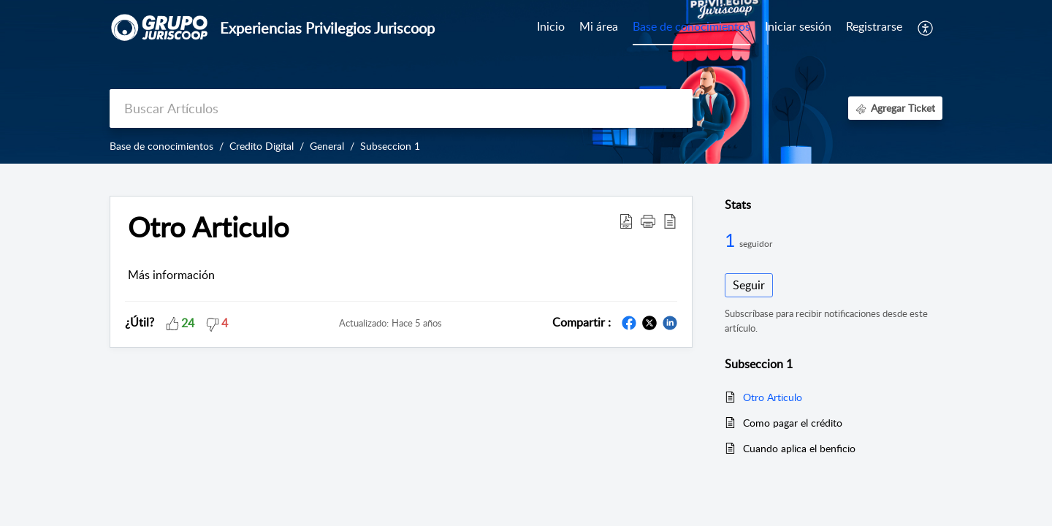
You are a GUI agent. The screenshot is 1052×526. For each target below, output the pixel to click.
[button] (648, 220)
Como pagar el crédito (792, 423)
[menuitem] (798, 27)
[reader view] (670, 220)
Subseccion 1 (390, 146)
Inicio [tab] (551, 26)
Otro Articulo (208, 227)
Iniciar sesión (798, 26)
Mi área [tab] (598, 26)
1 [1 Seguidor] (732, 239)
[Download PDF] (626, 220)
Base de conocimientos (161, 146)
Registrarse (874, 26)
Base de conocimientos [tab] (691, 26)
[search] (401, 108)
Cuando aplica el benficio (799, 448)
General (327, 146)
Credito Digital (261, 146)
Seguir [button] (749, 285)
